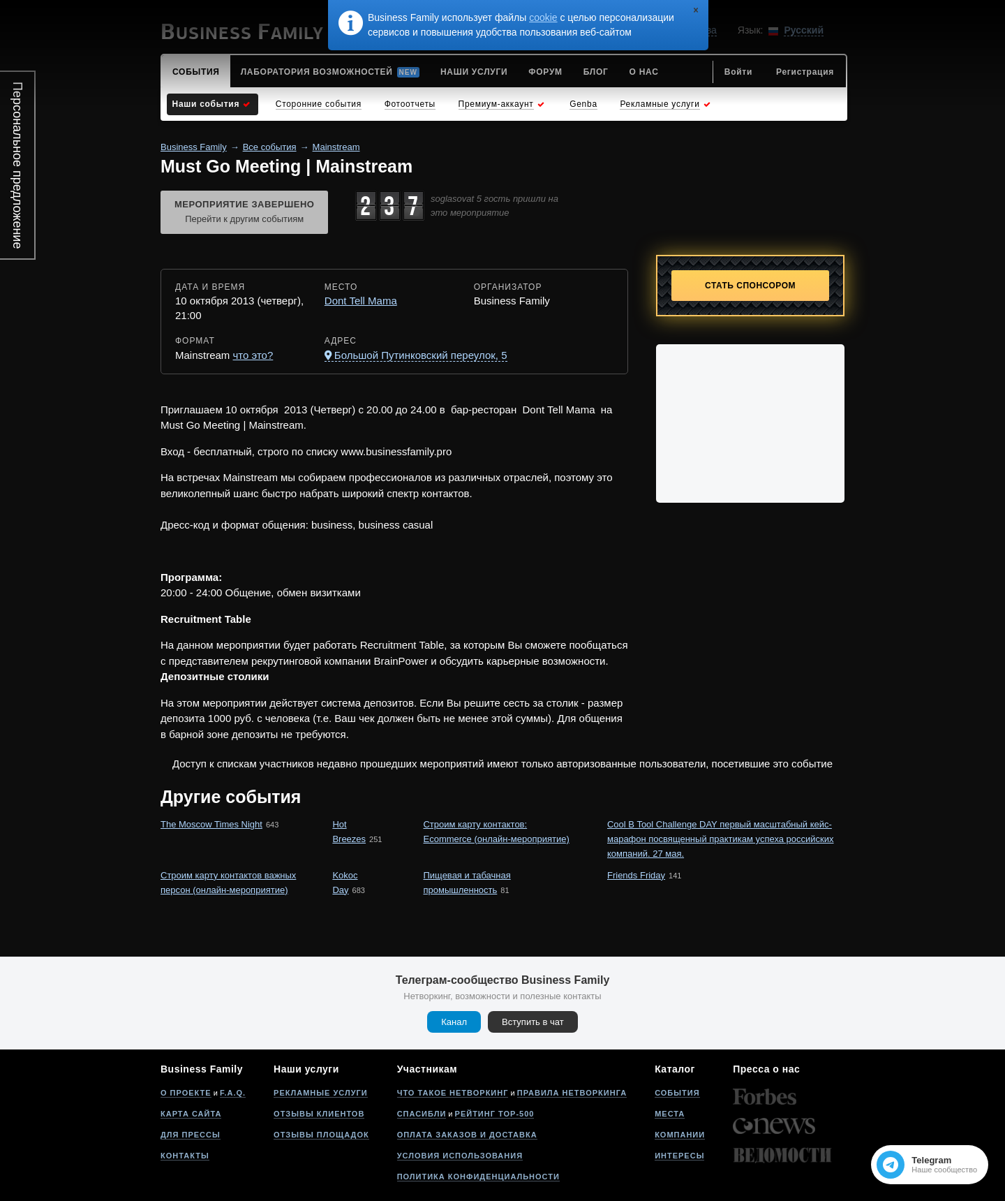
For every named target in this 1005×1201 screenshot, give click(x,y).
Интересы (679, 1155)
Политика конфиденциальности (478, 1176)
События (677, 1093)
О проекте (186, 1093)
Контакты (185, 1155)
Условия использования (460, 1155)
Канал (454, 1022)
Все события (270, 147)
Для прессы (191, 1134)
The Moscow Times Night (211, 824)
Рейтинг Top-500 (495, 1114)
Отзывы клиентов (319, 1114)
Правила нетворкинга (572, 1093)
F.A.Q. (233, 1093)
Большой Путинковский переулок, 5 (420, 355)
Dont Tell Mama (361, 301)
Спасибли (422, 1114)
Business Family (194, 147)
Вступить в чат (533, 1022)
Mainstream (336, 147)
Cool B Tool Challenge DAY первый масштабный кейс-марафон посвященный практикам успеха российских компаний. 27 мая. (720, 839)
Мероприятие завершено (244, 213)
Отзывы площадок (321, 1134)
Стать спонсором (750, 285)
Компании (680, 1134)
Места (670, 1114)
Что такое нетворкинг (453, 1093)
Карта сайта (191, 1114)
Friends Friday (636, 875)
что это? (253, 355)
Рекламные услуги (321, 1093)
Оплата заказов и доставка (467, 1134)
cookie (543, 17)
